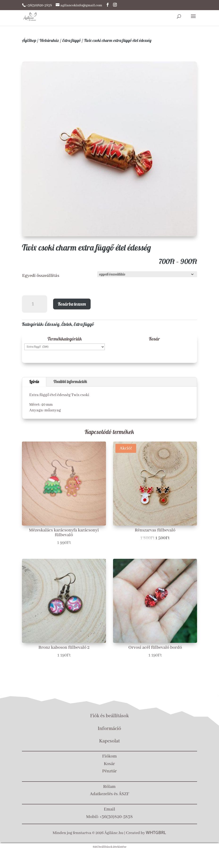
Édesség (52, 324)
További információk (70, 381)
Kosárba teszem (72, 304)
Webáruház (49, 40)
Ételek (66, 324)
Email (109, 809)
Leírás (34, 381)
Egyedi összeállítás (40, 276)
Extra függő (71, 40)
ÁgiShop (29, 40)
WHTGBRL (156, 832)
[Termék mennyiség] (34, 304)
